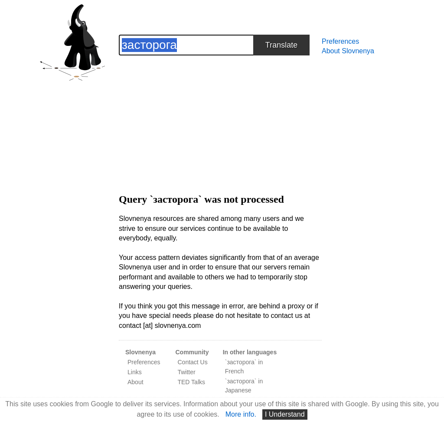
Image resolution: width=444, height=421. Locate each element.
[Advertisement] (220, 116)
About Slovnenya (348, 51)
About (135, 382)
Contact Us (192, 362)
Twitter (186, 372)
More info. (240, 414)
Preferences (340, 41)
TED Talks (191, 382)
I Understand (285, 414)
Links (134, 372)
